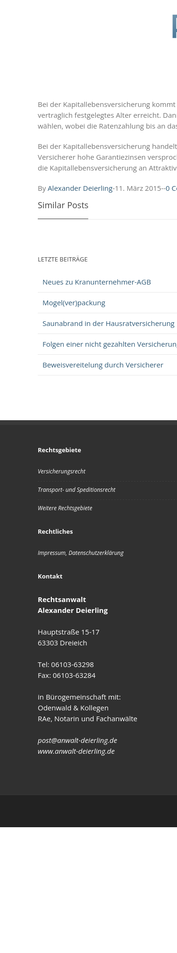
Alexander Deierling (80, 188)
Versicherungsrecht (61, 471)
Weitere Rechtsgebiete (65, 508)
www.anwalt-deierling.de (76, 751)
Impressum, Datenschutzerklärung (81, 553)
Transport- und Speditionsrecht (77, 490)
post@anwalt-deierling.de (77, 740)
